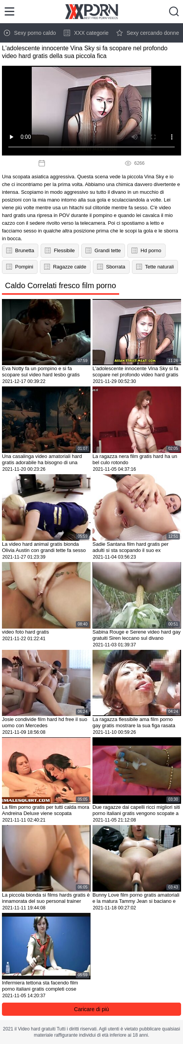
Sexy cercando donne (147, 33)
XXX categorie (86, 33)
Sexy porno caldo (30, 33)
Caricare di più (91, 1009)
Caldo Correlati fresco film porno (60, 285)
